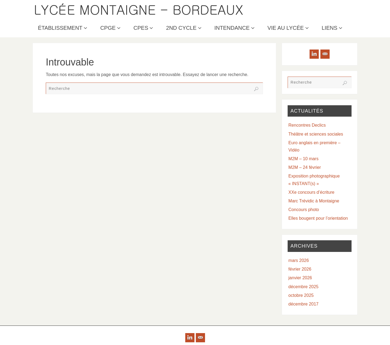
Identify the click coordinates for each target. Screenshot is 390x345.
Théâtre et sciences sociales (315, 134)
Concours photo (303, 209)
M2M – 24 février (304, 167)
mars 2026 (298, 260)
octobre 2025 (301, 295)
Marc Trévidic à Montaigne (313, 201)
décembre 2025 (303, 286)
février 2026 (299, 269)
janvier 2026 (300, 277)
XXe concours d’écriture (311, 192)
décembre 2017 (303, 304)
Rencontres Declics (307, 125)
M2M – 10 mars (303, 158)
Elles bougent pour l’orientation (318, 218)
